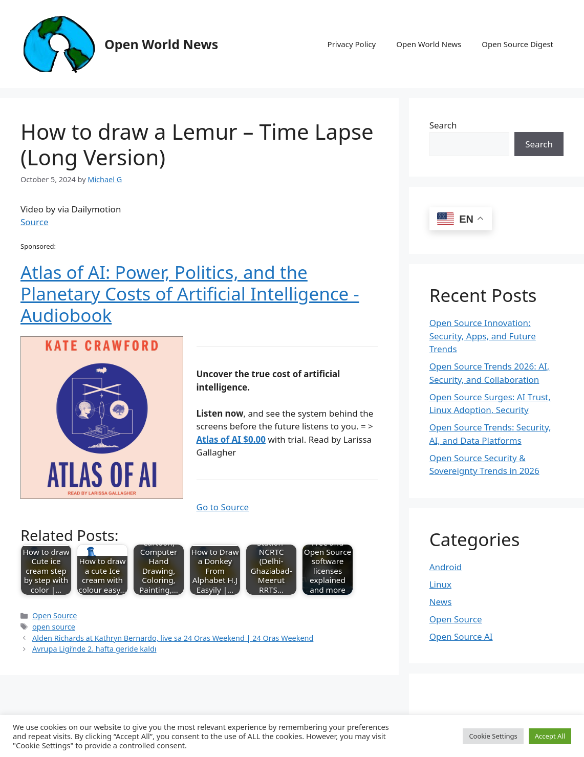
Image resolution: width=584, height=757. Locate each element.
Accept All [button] (550, 736)
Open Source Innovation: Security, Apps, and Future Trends (482, 336)
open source (53, 627)
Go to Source (223, 507)
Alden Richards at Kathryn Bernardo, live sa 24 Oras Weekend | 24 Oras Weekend (172, 638)
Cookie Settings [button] (493, 736)
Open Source (54, 615)
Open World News (161, 44)
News (440, 602)
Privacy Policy (352, 44)
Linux (440, 584)
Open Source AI (461, 636)
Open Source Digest (517, 44)
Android (445, 567)
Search (443, 125)
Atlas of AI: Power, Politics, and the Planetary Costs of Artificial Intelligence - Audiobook (189, 293)
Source (34, 222)
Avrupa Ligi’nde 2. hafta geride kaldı (94, 649)
